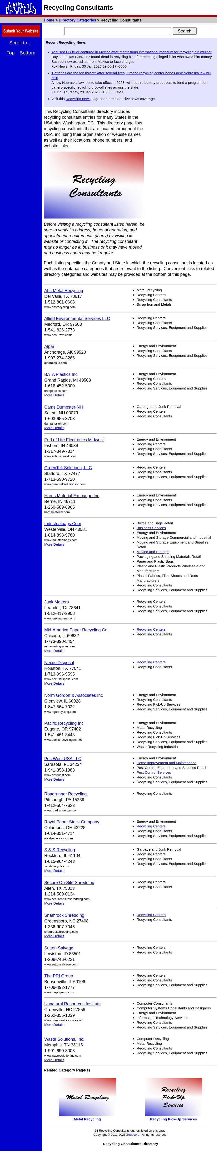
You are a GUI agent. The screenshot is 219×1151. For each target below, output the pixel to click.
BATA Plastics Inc (60, 374)
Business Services (151, 528)
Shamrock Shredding (64, 915)
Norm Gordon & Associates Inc (73, 695)
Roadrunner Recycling (65, 794)
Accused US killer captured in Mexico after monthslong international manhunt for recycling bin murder (131, 52)
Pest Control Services (154, 772)
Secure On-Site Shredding (69, 882)
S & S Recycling (59, 849)
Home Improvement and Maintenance (166, 763)
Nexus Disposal (59, 662)
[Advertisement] (198, 180)
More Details (54, 395)
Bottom (27, 52)
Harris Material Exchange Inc (71, 495)
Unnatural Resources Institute (72, 1004)
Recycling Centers (151, 629)
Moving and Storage (153, 552)
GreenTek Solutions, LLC (68, 467)
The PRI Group (58, 976)
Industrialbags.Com (62, 523)
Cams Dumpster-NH (63, 407)
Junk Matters (56, 602)
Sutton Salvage (58, 948)
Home (49, 20)
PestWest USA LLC (62, 758)
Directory (77, 20)
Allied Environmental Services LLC (77, 318)
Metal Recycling (87, 1119)
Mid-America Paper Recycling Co (75, 630)
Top (11, 52)
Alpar (49, 346)
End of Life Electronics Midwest (74, 439)
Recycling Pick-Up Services (173, 1119)
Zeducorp (132, 1134)
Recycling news (78, 99)
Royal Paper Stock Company (71, 822)
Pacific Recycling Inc (64, 723)
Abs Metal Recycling (63, 290)
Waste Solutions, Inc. (64, 1039)
